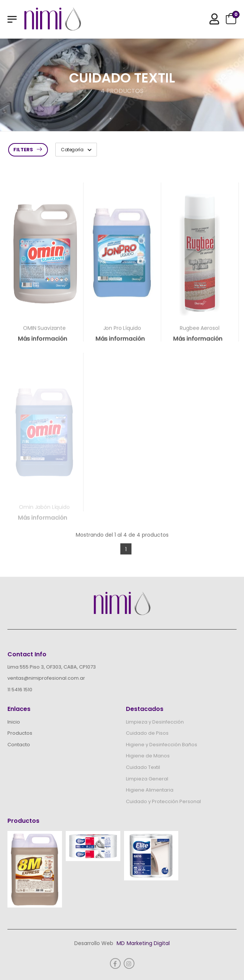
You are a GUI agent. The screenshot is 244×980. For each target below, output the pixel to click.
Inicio (13, 721)
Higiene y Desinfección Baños (161, 744)
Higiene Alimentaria (149, 789)
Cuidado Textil (143, 767)
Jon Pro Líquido (122, 331)
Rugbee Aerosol (199, 331)
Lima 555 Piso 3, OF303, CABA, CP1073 (51, 666)
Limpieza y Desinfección (155, 721)
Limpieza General (147, 778)
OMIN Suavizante (44, 331)
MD (121, 943)
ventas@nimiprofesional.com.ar (46, 678)
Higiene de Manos (148, 755)
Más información (42, 341)
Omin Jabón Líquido (44, 511)
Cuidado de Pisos (147, 733)
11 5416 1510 (19, 689)
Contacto (18, 744)
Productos (19, 733)
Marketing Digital (148, 943)
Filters (23, 149)
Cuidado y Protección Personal (163, 801)
